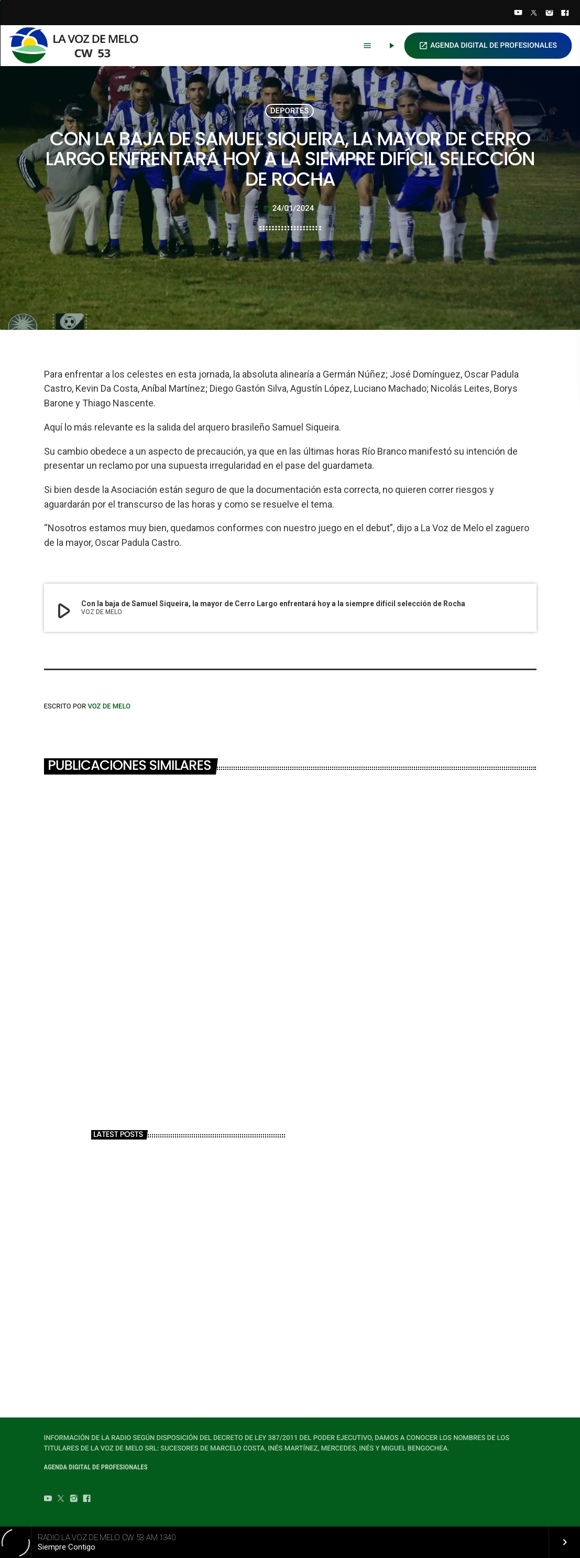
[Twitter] (534, 13)
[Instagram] (549, 13)
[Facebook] (565, 13)
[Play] (391, 46)
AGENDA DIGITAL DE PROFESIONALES (488, 45)
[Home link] (78, 45)
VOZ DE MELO (108, 707)
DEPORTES (289, 110)
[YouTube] (518, 13)
